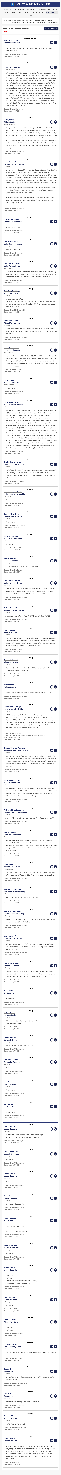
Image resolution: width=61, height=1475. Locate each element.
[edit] (55, 42)
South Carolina (27, 20)
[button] (22, 40)
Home (5, 20)
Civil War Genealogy (14, 20)
